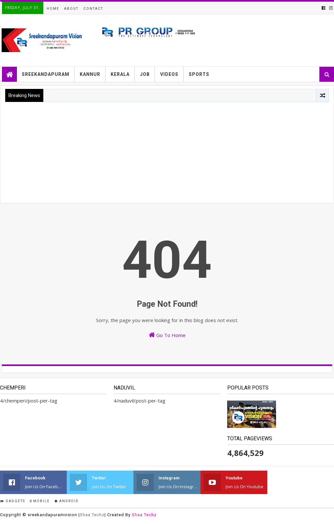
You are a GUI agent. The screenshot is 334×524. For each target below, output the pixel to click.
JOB (145, 74)
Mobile (40, 501)
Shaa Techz (92, 514)
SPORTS (199, 74)
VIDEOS (169, 74)
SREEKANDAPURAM (45, 74)
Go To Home (167, 335)
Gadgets (12, 501)
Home (53, 8)
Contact (93, 8)
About (71, 8)
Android (67, 501)
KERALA (120, 74)
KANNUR (90, 74)
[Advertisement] (167, 150)
